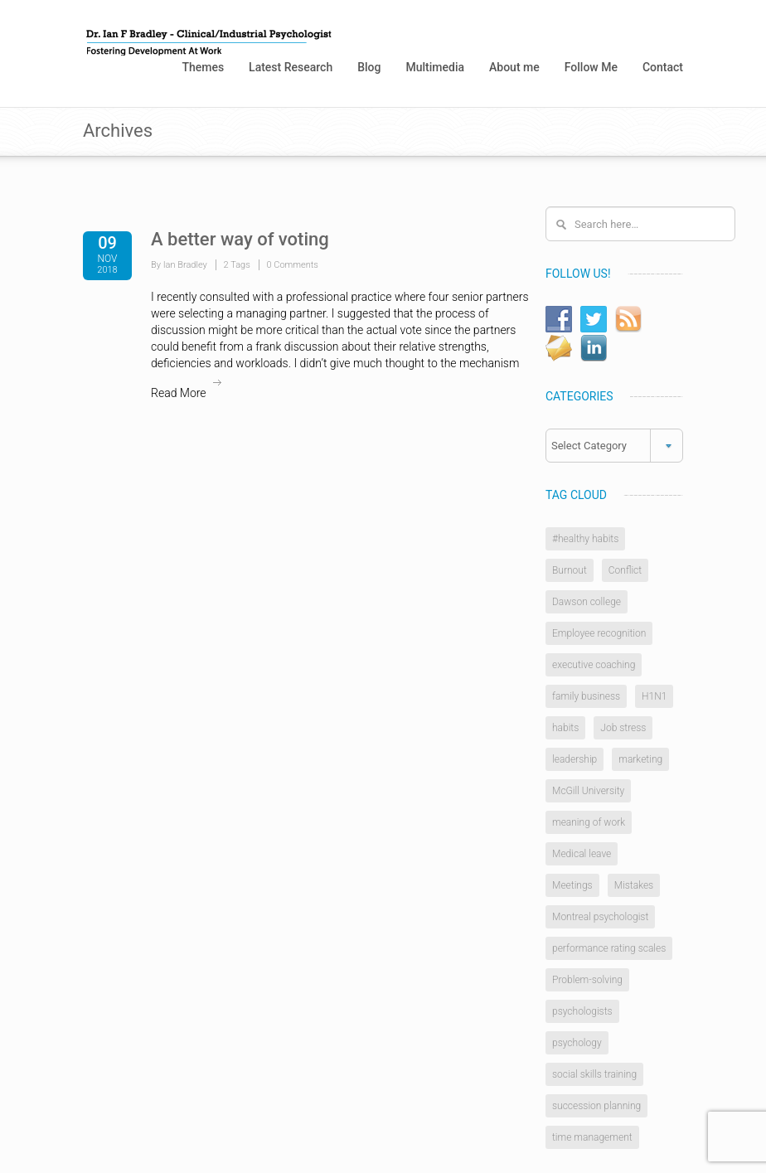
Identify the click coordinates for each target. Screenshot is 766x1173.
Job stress (623, 728)
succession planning (596, 1106)
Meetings (572, 885)
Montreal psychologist (600, 917)
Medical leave (581, 854)
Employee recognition (599, 633)
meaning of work (588, 822)
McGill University (588, 791)
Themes (203, 67)
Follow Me (591, 67)
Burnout (569, 570)
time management (592, 1137)
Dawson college (586, 602)
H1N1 (654, 696)
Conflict (625, 570)
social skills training (594, 1074)
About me (514, 67)
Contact (662, 67)
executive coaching (593, 665)
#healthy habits (585, 539)
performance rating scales (609, 948)
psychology (577, 1043)
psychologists (582, 1011)
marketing (640, 759)
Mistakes (634, 885)
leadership (574, 759)
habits (565, 728)
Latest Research (290, 67)
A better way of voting (240, 239)
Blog (369, 67)
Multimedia (434, 67)
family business (586, 696)
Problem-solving (587, 980)
